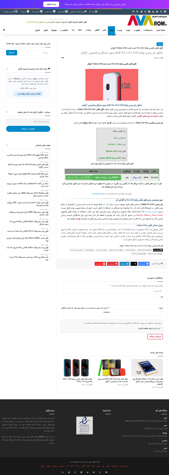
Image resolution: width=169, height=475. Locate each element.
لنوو (128, 30)
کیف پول (63, 11)
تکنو (104, 30)
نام (161, 296)
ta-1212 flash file (130, 250)
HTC (80, 30)
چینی (120, 30)
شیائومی (65, 30)
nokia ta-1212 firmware (144, 250)
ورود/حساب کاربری (78, 11)
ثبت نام (93, 11)
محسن (164, 440)
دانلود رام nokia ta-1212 (116, 250)
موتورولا (54, 30)
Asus (89, 30)
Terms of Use (106, 323)
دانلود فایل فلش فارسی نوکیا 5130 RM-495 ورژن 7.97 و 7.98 (77, 380)
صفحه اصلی (160, 30)
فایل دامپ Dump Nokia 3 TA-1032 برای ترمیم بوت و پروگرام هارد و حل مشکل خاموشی (148, 381)
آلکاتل (97, 30)
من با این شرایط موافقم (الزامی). (149, 328)
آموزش (37, 30)
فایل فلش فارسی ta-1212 (139, 253)
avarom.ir (41, 436)
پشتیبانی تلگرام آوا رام (98, 194)
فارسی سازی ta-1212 (76, 250)
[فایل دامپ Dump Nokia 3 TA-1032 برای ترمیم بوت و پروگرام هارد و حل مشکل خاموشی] (147, 368)
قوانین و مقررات (10, 11)
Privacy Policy (93, 323)
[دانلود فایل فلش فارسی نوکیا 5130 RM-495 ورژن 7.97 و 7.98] (76, 368)
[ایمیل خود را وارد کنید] (28, 121)
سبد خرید (50, 11)
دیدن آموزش (51, 4)
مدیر (165, 418)
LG (73, 30)
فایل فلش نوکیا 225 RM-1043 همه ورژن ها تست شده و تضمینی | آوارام (113, 380)
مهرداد (164, 433)
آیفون (46, 30)
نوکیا (111, 30)
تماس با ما (37, 11)
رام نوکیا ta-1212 (89, 250)
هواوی (137, 30)
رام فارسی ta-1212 (101, 250)
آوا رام (109, 122)
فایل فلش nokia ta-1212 (155, 253)
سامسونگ (148, 30)
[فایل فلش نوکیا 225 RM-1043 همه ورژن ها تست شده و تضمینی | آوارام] (112, 368)
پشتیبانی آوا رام (151, 211)
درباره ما (24, 11)
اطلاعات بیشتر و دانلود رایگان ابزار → (28, 94)
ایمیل (160, 308)
